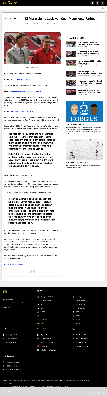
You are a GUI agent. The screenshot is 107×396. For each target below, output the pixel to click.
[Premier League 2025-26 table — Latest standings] (71, 63)
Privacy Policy (54, 380)
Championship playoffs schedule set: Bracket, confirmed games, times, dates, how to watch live (90, 82)
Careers (11, 380)
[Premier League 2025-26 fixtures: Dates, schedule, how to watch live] (71, 74)
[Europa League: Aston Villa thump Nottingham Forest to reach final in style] (71, 54)
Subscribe (6, 307)
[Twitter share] (10, 18)
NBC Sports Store (32, 380)
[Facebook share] (6, 18)
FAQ (25, 380)
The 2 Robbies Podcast (75, 124)
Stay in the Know (8, 300)
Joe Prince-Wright (32, 24)
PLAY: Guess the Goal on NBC (77, 162)
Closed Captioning (18, 380)
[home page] (10, 3)
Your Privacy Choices (68, 380)
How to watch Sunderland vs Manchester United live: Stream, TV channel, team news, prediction (89, 91)
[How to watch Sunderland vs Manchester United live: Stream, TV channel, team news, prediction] (71, 92)
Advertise (5, 380)
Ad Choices (47, 380)
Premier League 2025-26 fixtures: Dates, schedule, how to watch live (90, 73)
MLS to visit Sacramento (20, 79)
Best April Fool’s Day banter (21, 111)
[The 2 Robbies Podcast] (84, 111)
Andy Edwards (92, 75)
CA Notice (76, 380)
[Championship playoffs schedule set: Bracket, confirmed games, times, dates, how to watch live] (71, 83)
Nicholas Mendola (82, 46)
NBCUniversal (12, 384)
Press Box (40, 380)
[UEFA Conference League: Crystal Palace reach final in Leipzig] (71, 44)
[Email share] (15, 18)
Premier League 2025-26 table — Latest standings (90, 62)
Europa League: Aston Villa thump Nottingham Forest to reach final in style (88, 53)
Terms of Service (84, 380)
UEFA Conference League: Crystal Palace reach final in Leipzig (88, 43)
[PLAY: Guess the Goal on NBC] (84, 149)
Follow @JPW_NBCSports (14, 264)
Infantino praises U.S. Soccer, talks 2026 (26, 91)
